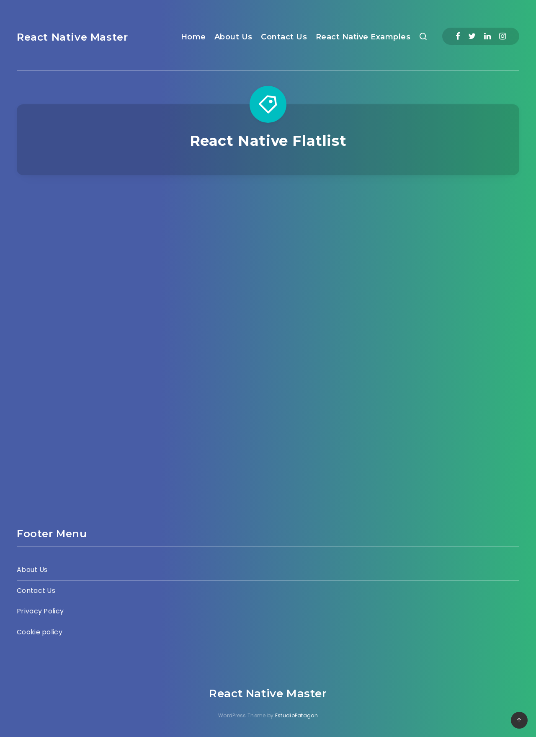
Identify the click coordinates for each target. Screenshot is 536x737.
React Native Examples (363, 36)
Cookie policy (39, 632)
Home (193, 36)
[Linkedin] (487, 36)
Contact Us (284, 36)
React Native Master (72, 37)
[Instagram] (502, 36)
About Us (233, 36)
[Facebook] (458, 36)
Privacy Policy (40, 611)
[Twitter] (472, 36)
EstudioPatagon (296, 715)
